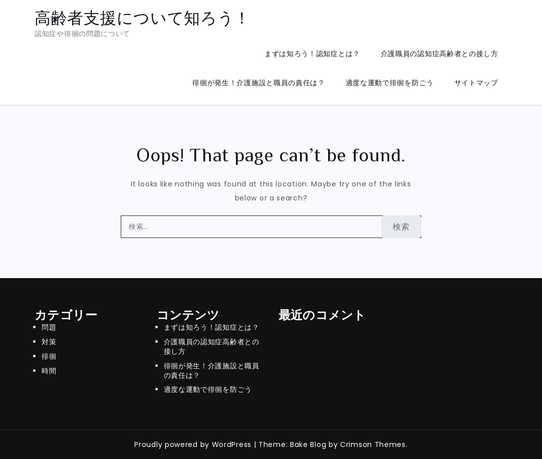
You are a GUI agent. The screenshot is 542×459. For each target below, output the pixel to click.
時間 (49, 371)
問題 (49, 327)
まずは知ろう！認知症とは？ (312, 54)
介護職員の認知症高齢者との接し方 (439, 54)
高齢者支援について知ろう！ (142, 18)
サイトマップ (476, 83)
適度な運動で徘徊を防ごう (390, 83)
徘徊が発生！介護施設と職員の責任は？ (258, 83)
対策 (49, 342)
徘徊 (49, 356)
